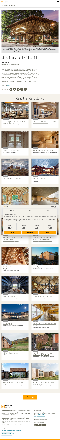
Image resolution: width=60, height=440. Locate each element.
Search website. (55, 1)
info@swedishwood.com (39, 416)
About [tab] (48, 210)
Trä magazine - (8, 5)
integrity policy (9, 220)
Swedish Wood (4, 1)
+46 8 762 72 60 (41, 414)
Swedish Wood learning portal (7, 433)
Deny (12, 232)
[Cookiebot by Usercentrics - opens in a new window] (51, 207)
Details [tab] (30, 210)
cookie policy (18, 220)
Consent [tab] (12, 210)
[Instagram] (44, 425)
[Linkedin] (35, 425)
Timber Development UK (6, 432)
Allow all (47, 232)
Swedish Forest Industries (6, 435)
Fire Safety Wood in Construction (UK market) (11, 430)
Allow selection (30, 232)
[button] (58, 1)
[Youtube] (39, 425)
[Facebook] (41, 425)
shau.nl (8, 85)
